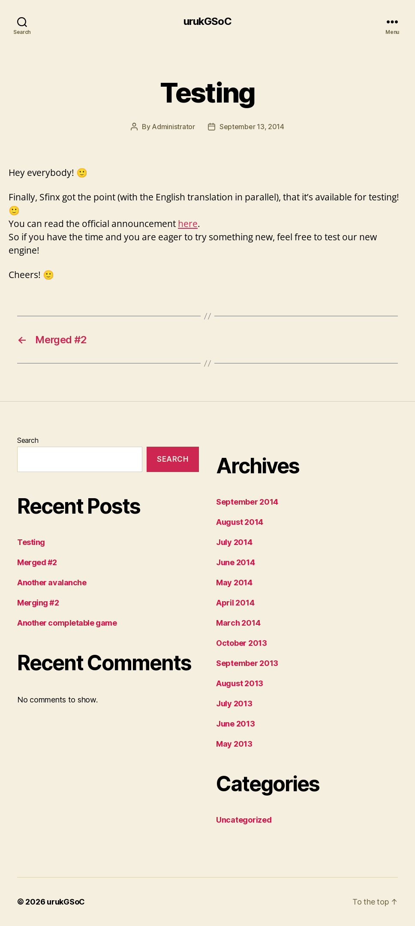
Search (27, 440)
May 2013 (234, 743)
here (188, 224)
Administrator (173, 126)
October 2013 (241, 643)
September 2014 (247, 501)
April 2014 (235, 602)
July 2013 (234, 703)
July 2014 (234, 542)
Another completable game (67, 622)
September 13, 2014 (252, 126)
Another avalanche (51, 582)
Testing (31, 542)
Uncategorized (244, 819)
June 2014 (235, 562)
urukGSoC (207, 21)
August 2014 (239, 522)
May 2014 (234, 582)
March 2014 (238, 622)
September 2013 (247, 663)
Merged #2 (37, 562)
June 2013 (235, 723)
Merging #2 (38, 602)
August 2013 (239, 683)
